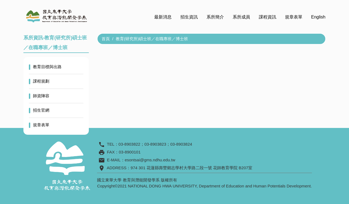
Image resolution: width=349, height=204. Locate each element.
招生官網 (41, 110)
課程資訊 (267, 17)
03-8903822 (129, 144)
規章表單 (293, 17)
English (318, 17)
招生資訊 (189, 17)
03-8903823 (155, 144)
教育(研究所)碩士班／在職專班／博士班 (152, 38)
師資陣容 (41, 95)
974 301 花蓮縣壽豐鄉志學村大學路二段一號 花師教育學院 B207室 (191, 167)
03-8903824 (181, 144)
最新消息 (163, 17)
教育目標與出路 (47, 66)
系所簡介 (215, 17)
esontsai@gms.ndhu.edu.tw (150, 160)
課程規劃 (41, 81)
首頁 (106, 38)
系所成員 (241, 17)
